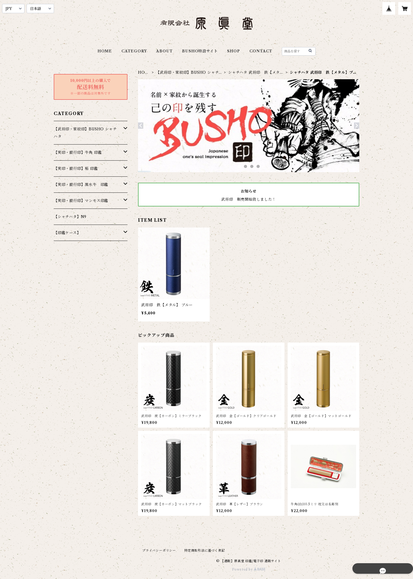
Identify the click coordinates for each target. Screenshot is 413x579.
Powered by (249, 569)
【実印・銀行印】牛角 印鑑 (78, 152)
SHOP (233, 51)
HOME (104, 51)
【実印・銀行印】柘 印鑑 (76, 168)
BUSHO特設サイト (200, 51)
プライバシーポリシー (159, 550)
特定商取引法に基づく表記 (204, 550)
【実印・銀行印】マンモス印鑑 (81, 200)
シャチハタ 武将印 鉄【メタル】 (254, 72)
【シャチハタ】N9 (70, 216)
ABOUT (164, 51)
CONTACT (261, 51)
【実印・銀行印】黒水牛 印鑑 (81, 184)
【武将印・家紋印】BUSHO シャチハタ (189, 72)
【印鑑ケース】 (67, 232)
